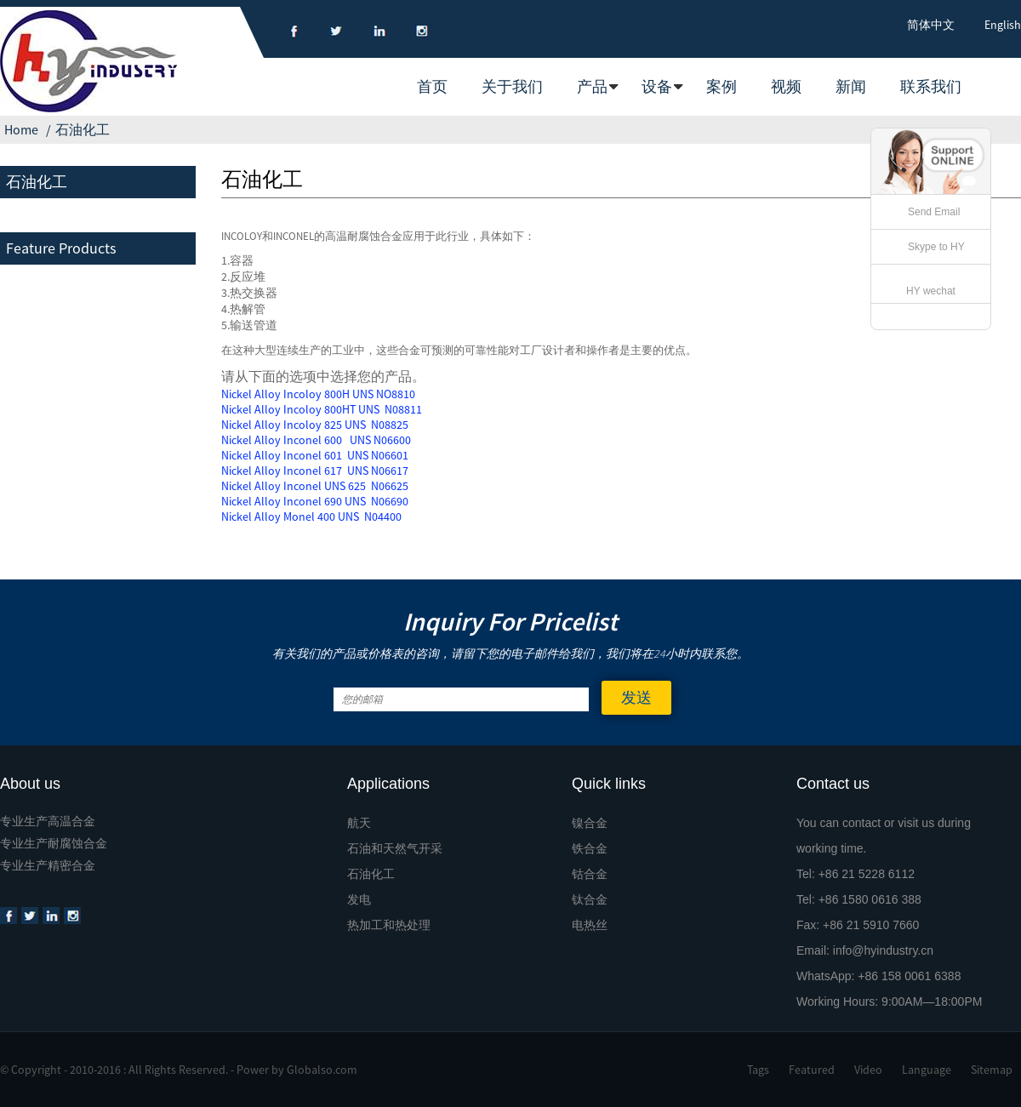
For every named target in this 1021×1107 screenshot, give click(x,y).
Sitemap (991, 1069)
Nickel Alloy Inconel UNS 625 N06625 (314, 486)
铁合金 (589, 848)
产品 (592, 86)
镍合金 (589, 823)
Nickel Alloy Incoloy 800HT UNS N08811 (321, 409)
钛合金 (589, 899)
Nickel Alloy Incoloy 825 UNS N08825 (314, 424)
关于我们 (512, 86)
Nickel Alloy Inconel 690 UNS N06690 (314, 501)
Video (868, 1069)
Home (21, 129)
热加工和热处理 (389, 925)
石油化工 (82, 129)
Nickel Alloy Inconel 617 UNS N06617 (314, 470)
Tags (758, 1069)
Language (926, 1069)
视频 (786, 86)
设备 (657, 86)
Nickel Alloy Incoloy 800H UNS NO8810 (318, 394)
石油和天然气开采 (394, 848)
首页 (432, 86)
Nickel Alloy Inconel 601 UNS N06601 (314, 455)
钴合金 (589, 874)
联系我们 (930, 86)
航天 (359, 823)
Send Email (934, 212)
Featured (812, 1069)
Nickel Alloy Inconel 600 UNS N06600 (316, 440)
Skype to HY (936, 247)
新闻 (851, 86)
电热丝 (589, 925)
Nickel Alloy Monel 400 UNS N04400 (311, 516)
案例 (721, 86)
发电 (359, 899)
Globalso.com (322, 1069)
